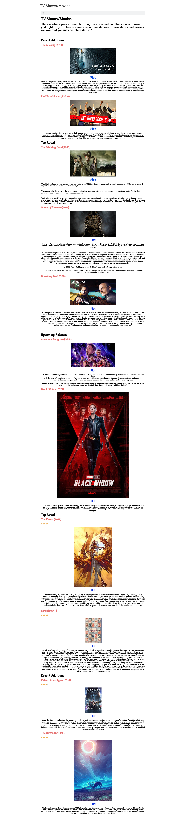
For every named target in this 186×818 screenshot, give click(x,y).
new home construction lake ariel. (82, 83)
